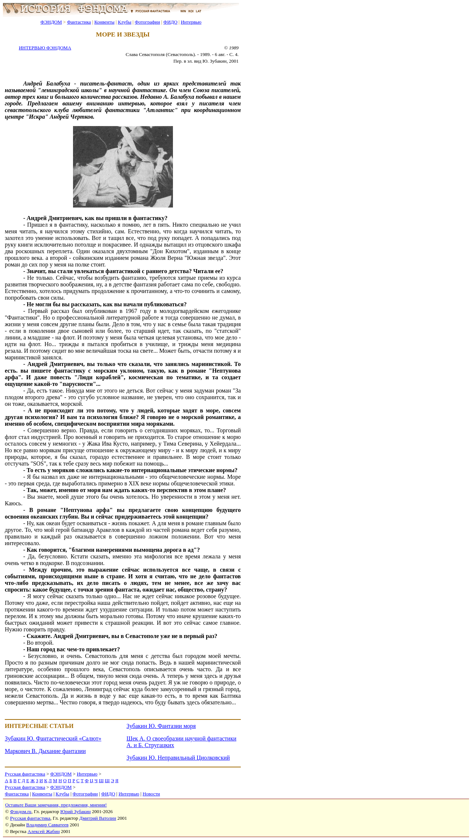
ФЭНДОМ (51, 22)
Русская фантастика (25, 774)
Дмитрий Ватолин (97, 818)
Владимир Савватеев (47, 824)
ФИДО (170, 22)
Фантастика (79, 22)
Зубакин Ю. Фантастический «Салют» (53, 738)
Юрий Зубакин (75, 811)
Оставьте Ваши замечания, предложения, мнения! (56, 805)
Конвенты (104, 22)
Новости (151, 794)
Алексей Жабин (44, 831)
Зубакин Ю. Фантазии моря (161, 726)
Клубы (124, 22)
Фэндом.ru (20, 811)
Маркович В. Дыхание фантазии (45, 751)
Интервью (191, 22)
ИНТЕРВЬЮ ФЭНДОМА (45, 47)
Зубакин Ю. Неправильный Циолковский (178, 757)
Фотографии (147, 22)
